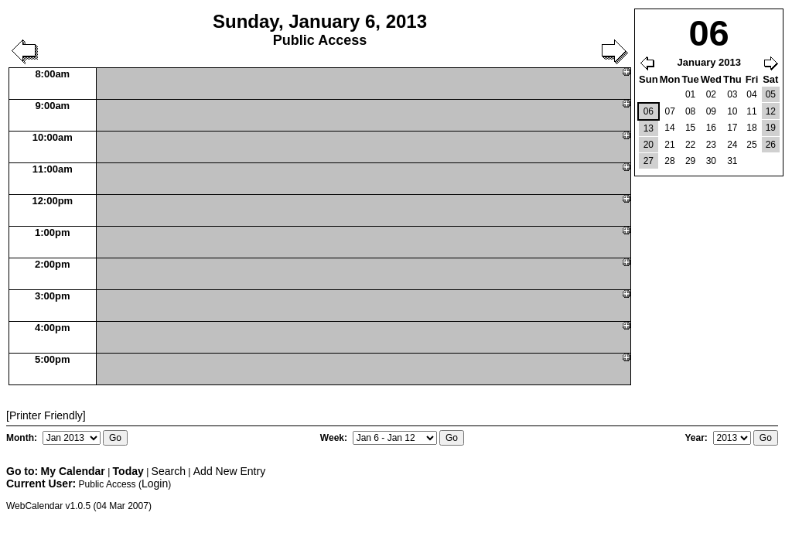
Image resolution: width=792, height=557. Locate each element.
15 (690, 127)
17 (732, 127)
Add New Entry (229, 471)
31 (732, 160)
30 (711, 160)
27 (649, 160)
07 (670, 111)
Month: (22, 437)
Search (169, 471)
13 (649, 128)
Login (155, 483)
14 (669, 127)
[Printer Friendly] (46, 415)
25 (751, 144)
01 (690, 94)
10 (732, 111)
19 (771, 127)
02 (711, 94)
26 (771, 144)
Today (128, 471)
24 (732, 144)
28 (669, 160)
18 (751, 127)
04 (751, 94)
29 (690, 160)
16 (711, 127)
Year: (697, 437)
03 (732, 94)
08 (690, 111)
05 (771, 94)
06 (649, 111)
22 (690, 144)
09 (711, 111)
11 (751, 111)
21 (669, 144)
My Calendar (73, 471)
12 (771, 111)
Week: (335, 437)
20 (649, 144)
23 (711, 144)
